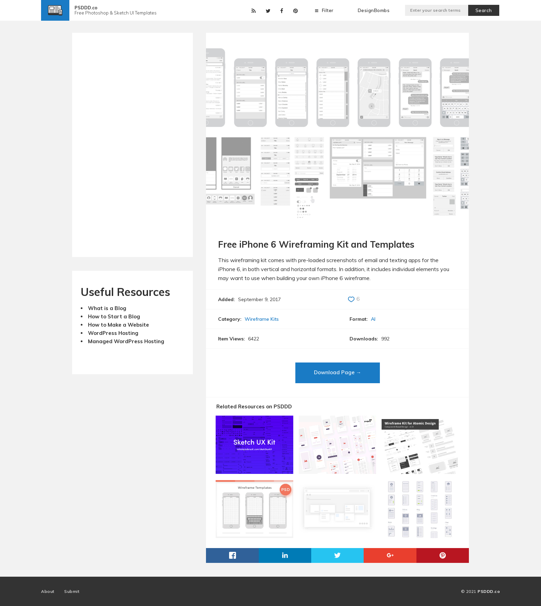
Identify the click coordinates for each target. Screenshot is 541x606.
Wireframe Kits (262, 319)
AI (373, 319)
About (48, 591)
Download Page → (337, 372)
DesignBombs (374, 10)
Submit (71, 591)
